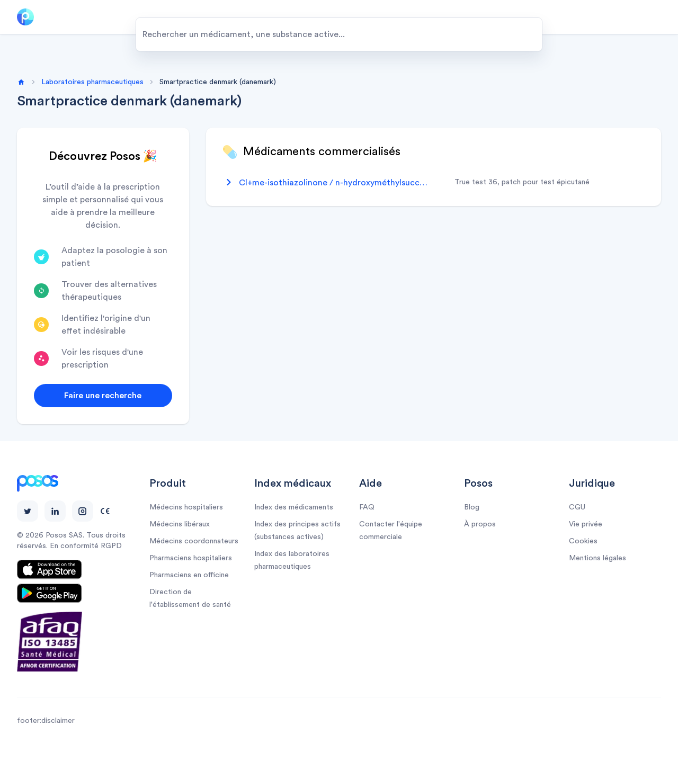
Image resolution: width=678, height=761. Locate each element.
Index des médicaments (293, 507)
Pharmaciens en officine (189, 575)
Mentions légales (597, 558)
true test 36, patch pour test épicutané (522, 182)
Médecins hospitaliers (186, 507)
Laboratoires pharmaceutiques (92, 82)
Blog (471, 507)
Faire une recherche (102, 395)
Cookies (583, 541)
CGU (577, 507)
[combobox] (339, 34)
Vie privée (585, 524)
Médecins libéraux (179, 524)
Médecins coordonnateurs (193, 541)
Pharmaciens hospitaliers (190, 558)
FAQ (366, 507)
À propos (480, 524)
